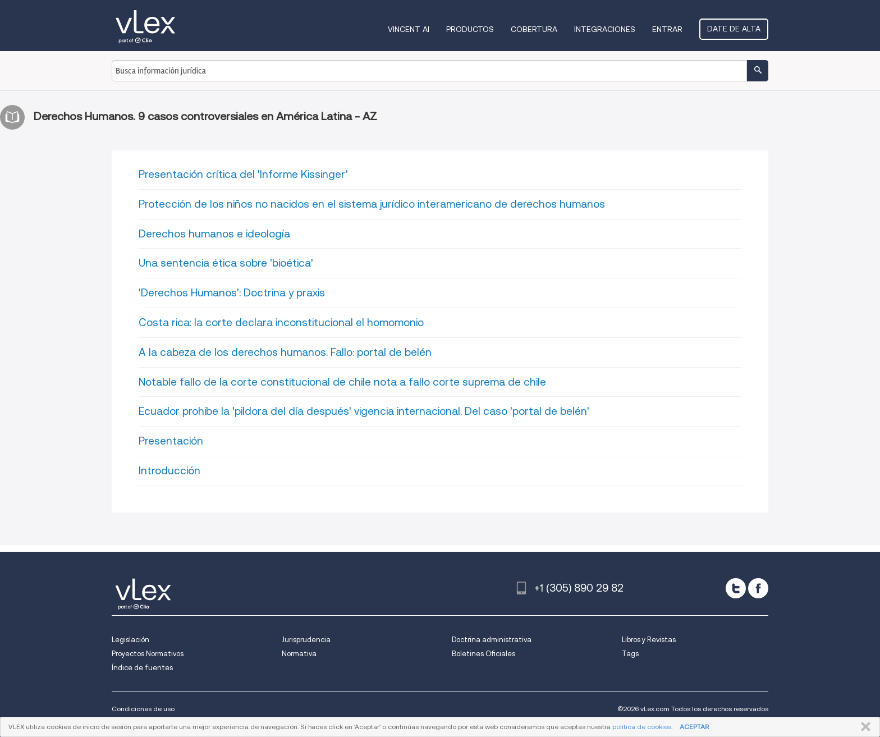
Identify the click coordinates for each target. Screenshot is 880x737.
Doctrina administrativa (491, 639)
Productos (470, 29)
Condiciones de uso (143, 708)
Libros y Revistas (649, 639)
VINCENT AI (408, 29)
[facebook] (758, 588)
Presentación (171, 441)
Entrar (667, 29)
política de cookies (641, 726)
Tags (630, 653)
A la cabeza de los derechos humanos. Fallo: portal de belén (285, 352)
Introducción (169, 471)
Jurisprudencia (306, 639)
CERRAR (863, 727)
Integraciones (604, 29)
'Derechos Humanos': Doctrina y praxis (232, 293)
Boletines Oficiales (483, 653)
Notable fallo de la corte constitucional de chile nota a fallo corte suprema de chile (342, 382)
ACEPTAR (694, 726)
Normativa (299, 653)
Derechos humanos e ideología (214, 234)
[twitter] (736, 588)
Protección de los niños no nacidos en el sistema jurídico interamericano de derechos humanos (372, 204)
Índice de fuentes (142, 667)
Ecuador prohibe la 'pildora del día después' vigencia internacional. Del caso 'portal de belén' (364, 411)
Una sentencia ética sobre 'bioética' (226, 263)
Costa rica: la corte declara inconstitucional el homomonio (281, 322)
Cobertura (534, 29)
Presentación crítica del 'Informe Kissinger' (243, 174)
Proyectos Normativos (148, 653)
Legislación (130, 639)
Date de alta (733, 28)
